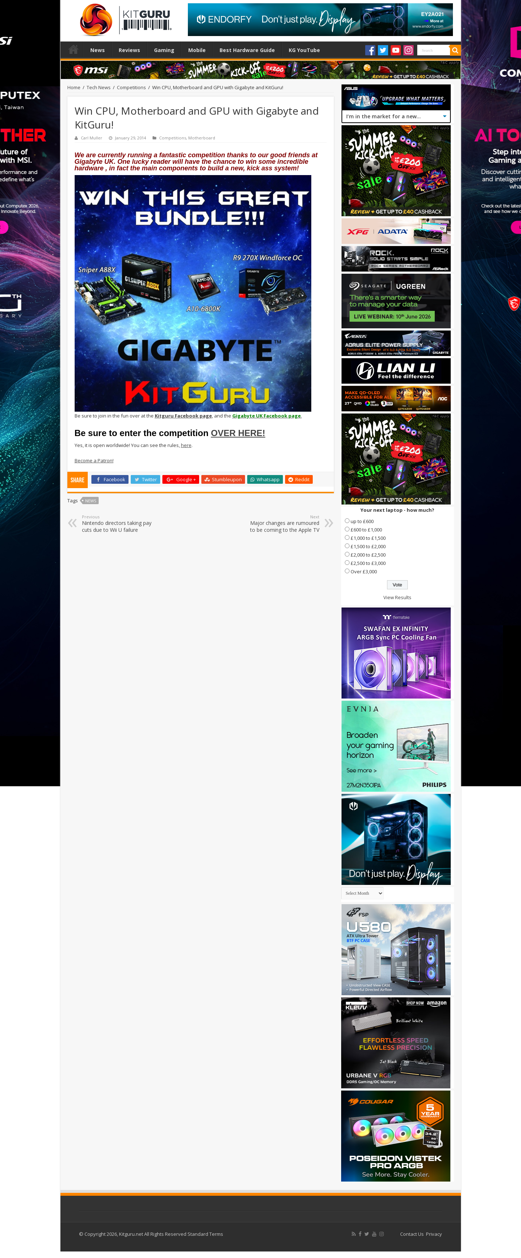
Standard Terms (205, 1234)
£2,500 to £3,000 (368, 563)
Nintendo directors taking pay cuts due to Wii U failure (119, 523)
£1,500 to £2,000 (368, 546)
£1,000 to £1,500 (368, 538)
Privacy (434, 1234)
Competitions (131, 87)
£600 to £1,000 (366, 529)
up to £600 (362, 521)
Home (73, 49)
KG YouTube (304, 50)
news (90, 500)
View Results (397, 597)
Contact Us (412, 1234)
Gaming (164, 50)
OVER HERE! (238, 433)
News (97, 50)
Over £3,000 (364, 571)
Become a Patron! (94, 460)
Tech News (99, 87)
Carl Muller (91, 138)
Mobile (197, 50)
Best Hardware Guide (247, 50)
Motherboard (201, 138)
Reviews (129, 50)
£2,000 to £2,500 (368, 554)
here (186, 445)
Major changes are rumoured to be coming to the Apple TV (282, 523)
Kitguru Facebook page (183, 415)
